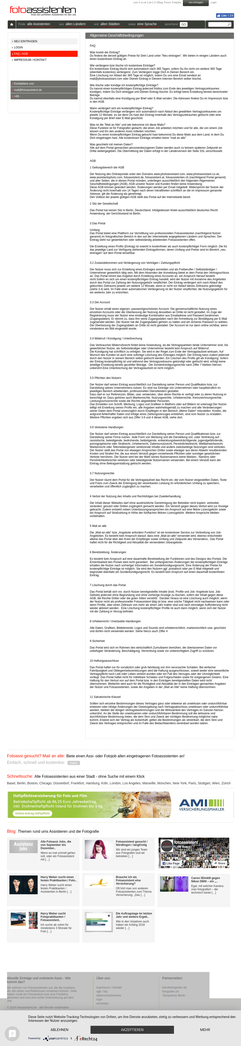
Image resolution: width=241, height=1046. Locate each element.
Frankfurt (77, 783)
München (164, 783)
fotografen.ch (170, 991)
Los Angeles (132, 783)
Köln (104, 783)
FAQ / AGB (21, 53)
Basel (11, 783)
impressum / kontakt (109, 987)
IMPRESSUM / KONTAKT (30, 60)
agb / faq (102, 991)
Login (214, 2)
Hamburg (93, 783)
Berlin (21, 783)
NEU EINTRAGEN (25, 41)
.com (135, 2)
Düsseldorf (61, 783)
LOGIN (18, 47)
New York (180, 783)
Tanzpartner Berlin (173, 995)
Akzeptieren (132, 1030)
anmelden (102, 1003)
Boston (32, 783)
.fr (155, 2)
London (115, 783)
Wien (216, 783)
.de (150, 2)
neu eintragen (196, 2)
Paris (192, 783)
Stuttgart (204, 783)
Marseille (149, 783)
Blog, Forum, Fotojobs (169, 2)
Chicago (45, 783)
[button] (40, 24)
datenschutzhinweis (108, 995)
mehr (205, 1030)
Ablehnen (59, 1030)
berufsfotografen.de (174, 987)
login (99, 999)
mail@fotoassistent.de (28, 90)
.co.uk (143, 2)
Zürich (226, 783)
